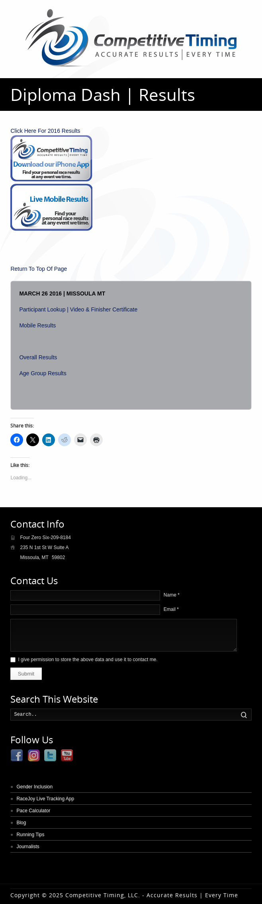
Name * (172, 595)
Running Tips (30, 834)
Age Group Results (42, 373)
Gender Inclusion (34, 787)
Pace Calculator (33, 810)
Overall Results (38, 357)
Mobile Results (37, 325)
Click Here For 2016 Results (45, 131)
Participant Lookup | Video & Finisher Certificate (78, 309)
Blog (21, 822)
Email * (171, 609)
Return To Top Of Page (38, 269)
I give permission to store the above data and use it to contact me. (87, 659)
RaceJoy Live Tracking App (45, 799)
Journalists (27, 846)
